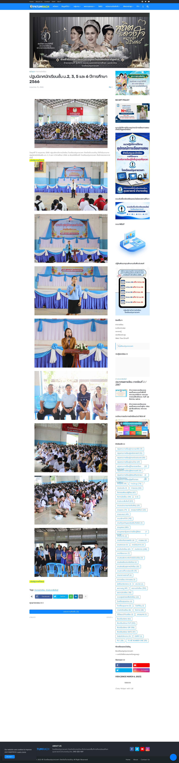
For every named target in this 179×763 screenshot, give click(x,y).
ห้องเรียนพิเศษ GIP (125, 627)
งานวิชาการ (141, 549)
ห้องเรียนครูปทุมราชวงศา (124, 651)
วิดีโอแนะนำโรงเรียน (125, 614)
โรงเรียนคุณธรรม (124, 601)
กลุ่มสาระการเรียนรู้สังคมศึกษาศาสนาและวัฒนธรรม (132, 475)
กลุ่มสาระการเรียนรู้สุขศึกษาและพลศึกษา (132, 479)
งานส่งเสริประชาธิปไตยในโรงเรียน (130, 557)
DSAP (53, 2)
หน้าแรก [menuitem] (55, 6)
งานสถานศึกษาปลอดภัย (127, 571)
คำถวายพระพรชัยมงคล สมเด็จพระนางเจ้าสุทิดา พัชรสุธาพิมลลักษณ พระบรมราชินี (139, 407)
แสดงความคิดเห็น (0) (71, 611)
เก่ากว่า (109, 617)
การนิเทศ (121, 483)
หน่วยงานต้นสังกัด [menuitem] (112, 6)
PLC (120, 640)
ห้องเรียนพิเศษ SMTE (126, 632)
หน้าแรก (32, 71)
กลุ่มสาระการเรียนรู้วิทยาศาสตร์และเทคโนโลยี (132, 466)
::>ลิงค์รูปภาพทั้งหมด (36, 160)
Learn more (21, 752)
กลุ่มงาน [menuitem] (76, 6)
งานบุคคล (123, 527)
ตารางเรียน (119, 325)
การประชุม (136, 483)
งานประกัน (122, 536)
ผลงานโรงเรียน (124, 592)
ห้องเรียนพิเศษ (124, 618)
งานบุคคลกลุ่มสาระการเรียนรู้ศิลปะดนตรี (132, 531)
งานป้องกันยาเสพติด (125, 540)
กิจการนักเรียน (41, 71)
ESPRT (138, 636)
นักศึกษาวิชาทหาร (124, 584)
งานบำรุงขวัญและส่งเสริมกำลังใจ (130, 523)
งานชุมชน (122, 510)
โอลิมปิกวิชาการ (124, 636)
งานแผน (142, 540)
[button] (143, 6)
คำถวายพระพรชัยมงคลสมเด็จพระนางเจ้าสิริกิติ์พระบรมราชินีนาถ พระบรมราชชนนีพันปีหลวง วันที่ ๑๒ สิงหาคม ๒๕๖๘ (139, 394)
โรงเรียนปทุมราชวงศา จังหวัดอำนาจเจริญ (58, 759)
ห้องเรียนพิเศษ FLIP (126, 623)
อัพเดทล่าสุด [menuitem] (127, 6)
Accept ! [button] (9, 756)
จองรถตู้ (118, 331)
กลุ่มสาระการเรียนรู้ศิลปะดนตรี (129, 470)
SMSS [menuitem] (100, 6)
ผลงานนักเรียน (139, 588)
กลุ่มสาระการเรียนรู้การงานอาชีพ (129, 449)
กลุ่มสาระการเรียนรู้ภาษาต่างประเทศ (131, 457)
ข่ (136, 497)
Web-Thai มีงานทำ (122, 338)
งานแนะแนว (123, 514)
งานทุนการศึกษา (138, 510)
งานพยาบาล (122, 544)
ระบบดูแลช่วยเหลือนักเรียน (128, 597)
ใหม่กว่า (33, 617)
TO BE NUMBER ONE (137, 640)
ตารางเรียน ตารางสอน (126, 579)
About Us (39, 2)
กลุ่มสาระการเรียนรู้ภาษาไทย (128, 462)
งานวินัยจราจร (123, 553)
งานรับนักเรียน (123, 549)
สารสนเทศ (142, 614)
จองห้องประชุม (120, 335)
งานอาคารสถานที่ (124, 575)
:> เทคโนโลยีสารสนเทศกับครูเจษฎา (127, 654)
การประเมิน (122, 488)
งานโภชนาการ (138, 544)
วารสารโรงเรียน (124, 610)
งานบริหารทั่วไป (124, 518)
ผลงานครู (122, 588)
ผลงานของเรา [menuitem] (89, 6)
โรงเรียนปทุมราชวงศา (125, 346)
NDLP (59, 2)
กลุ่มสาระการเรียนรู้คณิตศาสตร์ (129, 453)
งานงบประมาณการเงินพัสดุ (128, 505)
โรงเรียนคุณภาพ (124, 605)
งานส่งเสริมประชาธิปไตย (127, 562)
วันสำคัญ (139, 605)
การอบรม (136, 488)
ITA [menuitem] (138, 6)
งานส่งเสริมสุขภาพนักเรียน (128, 566)
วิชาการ (139, 610)
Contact (47, 2)
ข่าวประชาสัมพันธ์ (52, 590)
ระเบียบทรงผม (120, 328)
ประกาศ (139, 584)
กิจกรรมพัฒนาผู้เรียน (126, 492)
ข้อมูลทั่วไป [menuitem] (65, 6)
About (135, 759)
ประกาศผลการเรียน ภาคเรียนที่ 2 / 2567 (130, 383)
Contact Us (145, 759)
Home (31, 2)
